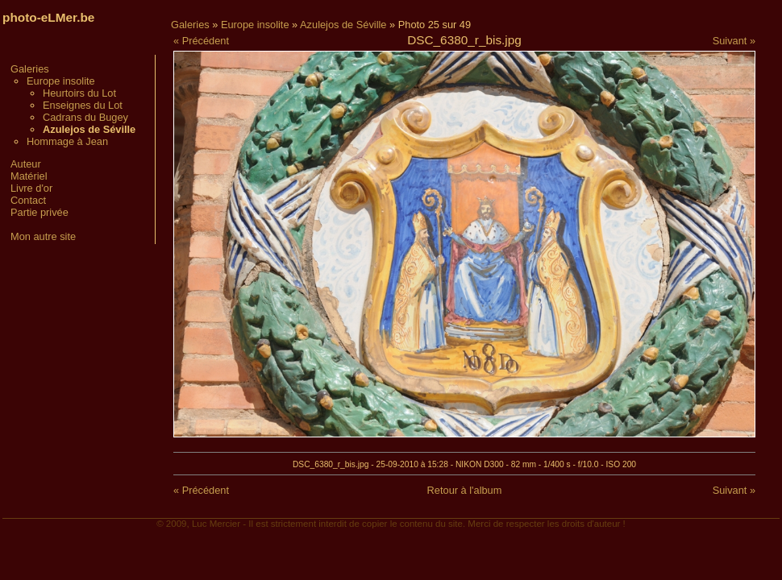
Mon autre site (43, 236)
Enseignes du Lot (83, 105)
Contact (28, 200)
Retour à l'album (464, 490)
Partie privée (39, 212)
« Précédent (201, 41)
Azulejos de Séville (343, 25)
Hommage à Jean (67, 141)
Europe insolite (61, 81)
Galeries (29, 69)
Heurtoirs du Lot (79, 93)
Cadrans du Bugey (85, 117)
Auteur (25, 164)
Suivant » (734, 41)
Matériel (29, 176)
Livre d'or (31, 188)
